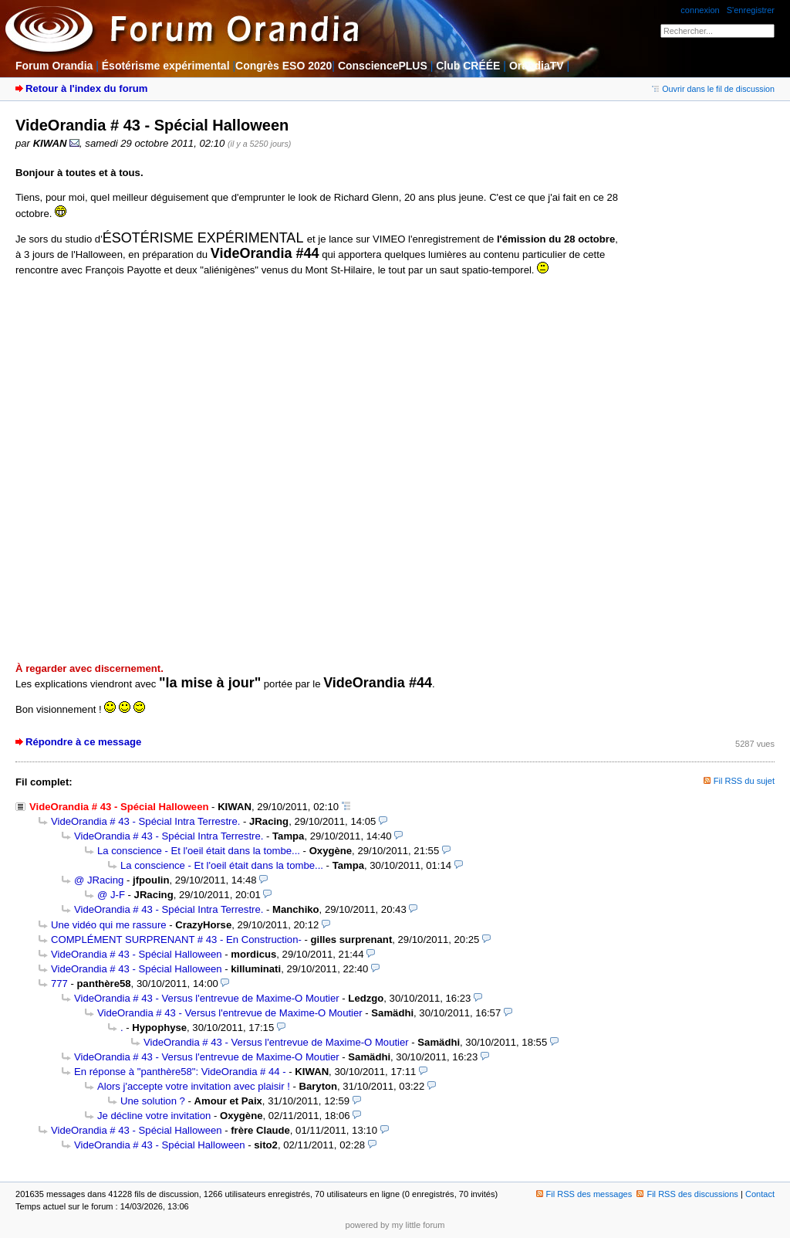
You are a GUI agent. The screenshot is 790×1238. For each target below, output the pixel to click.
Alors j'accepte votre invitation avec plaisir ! (193, 1086)
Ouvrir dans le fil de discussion (713, 88)
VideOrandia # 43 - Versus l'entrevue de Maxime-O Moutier (206, 998)
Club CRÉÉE (468, 65)
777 (59, 983)
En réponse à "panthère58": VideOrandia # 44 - (180, 1071)
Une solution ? (152, 1101)
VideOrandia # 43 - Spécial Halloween (136, 954)
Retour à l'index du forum (86, 88)
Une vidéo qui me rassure (109, 925)
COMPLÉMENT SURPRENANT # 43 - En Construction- (176, 939)
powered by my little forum (395, 1225)
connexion (699, 10)
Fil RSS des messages (584, 1194)
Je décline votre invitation (154, 1115)
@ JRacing (98, 880)
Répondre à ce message (83, 742)
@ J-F (111, 895)
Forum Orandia (54, 65)
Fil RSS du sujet (744, 780)
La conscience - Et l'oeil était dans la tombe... (198, 850)
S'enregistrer (751, 10)
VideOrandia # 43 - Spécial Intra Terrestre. (145, 821)
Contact (760, 1194)
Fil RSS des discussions (687, 1194)
